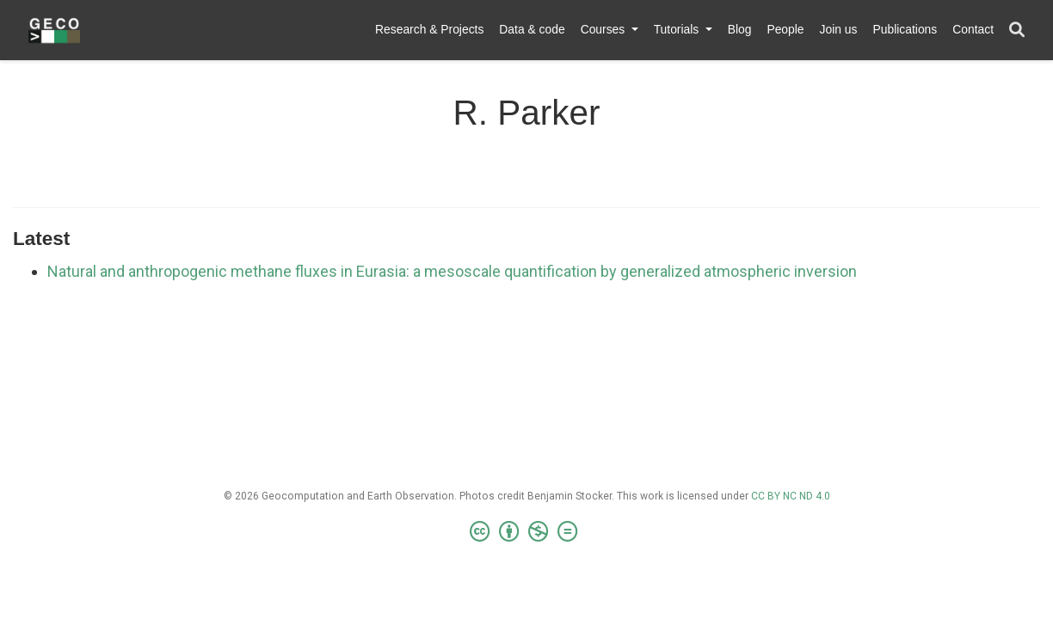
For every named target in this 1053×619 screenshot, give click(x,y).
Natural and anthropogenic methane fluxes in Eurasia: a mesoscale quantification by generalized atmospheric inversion (452, 271)
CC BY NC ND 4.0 (790, 496)
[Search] (1017, 30)
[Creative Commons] (527, 532)
